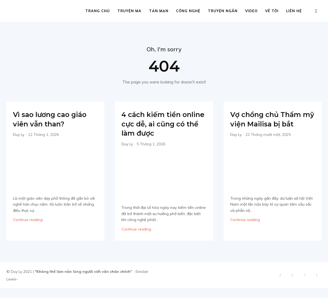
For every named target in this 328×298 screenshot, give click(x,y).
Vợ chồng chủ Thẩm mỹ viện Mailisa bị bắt (271, 124)
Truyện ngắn (223, 11)
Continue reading (28, 220)
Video (251, 11)
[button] (316, 11)
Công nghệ (188, 11)
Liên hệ (294, 11)
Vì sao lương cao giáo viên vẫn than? (53, 119)
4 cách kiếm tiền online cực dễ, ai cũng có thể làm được (156, 129)
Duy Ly (18, 135)
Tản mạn (158, 11)
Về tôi (272, 11)
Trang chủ (97, 11)
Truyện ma (129, 11)
